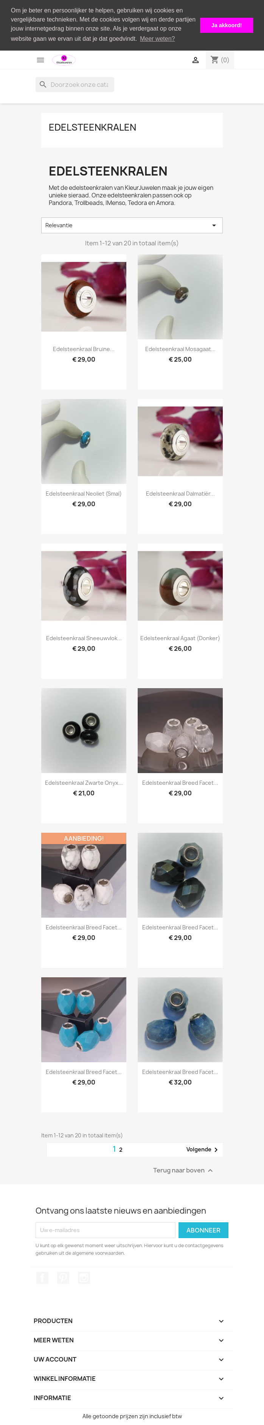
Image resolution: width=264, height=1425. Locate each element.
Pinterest (63, 1277)
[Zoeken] (75, 84)
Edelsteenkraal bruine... (84, 348)
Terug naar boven (184, 1170)
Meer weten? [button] (157, 38)
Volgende (203, 1149)
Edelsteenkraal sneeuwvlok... (84, 637)
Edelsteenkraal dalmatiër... (180, 493)
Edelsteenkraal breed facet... (180, 782)
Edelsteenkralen (92, 126)
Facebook (42, 1277)
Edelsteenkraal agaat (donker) (180, 637)
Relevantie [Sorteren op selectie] (132, 225)
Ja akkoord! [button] (226, 25)
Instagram (84, 1277)
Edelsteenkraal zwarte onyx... (84, 782)
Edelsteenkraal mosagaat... (180, 348)
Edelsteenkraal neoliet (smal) (84, 493)
